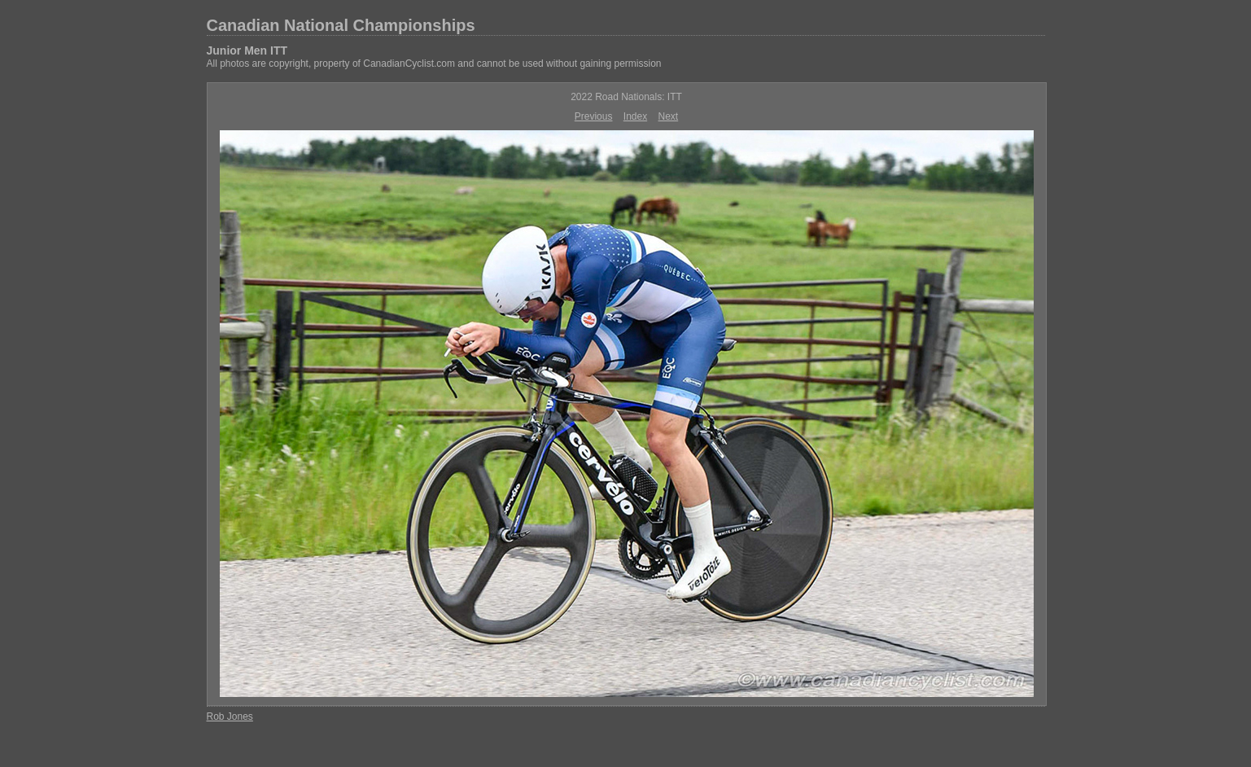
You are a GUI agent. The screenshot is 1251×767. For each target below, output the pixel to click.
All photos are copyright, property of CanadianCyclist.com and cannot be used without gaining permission (434, 63)
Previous (594, 116)
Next (668, 116)
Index (635, 116)
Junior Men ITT (247, 50)
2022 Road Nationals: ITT (626, 97)
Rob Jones (230, 716)
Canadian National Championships (341, 25)
